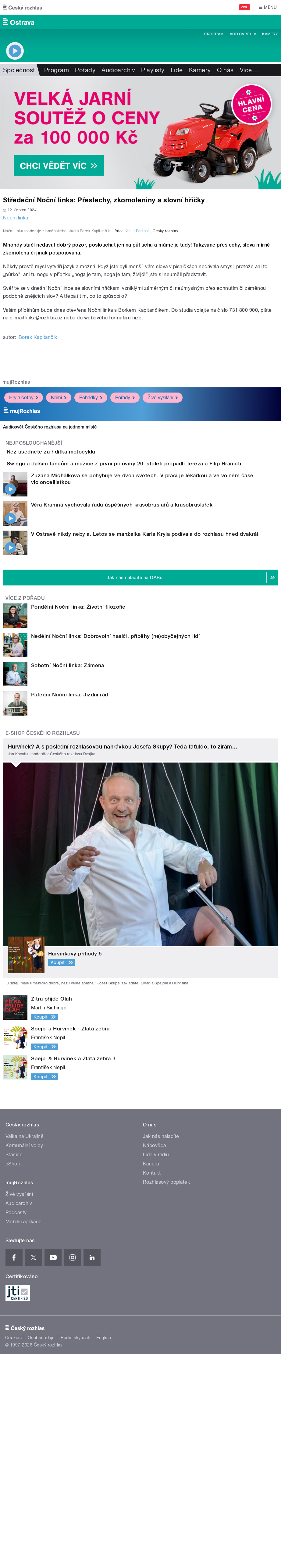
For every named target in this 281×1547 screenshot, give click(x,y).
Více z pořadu (25, 791)
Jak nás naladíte (161, 1329)
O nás (225, 70)
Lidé (177, 70)
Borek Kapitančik (38, 495)
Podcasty (16, 1405)
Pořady (85, 70)
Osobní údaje (41, 1530)
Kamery (270, 34)
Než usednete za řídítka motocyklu (75, 609)
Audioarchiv (243, 34)
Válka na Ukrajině (24, 1329)
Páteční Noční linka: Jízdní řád (69, 887)
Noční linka (15, 218)
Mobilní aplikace (23, 1414)
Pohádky (90, 555)
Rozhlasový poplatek (166, 1375)
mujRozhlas (16, 540)
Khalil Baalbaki (138, 389)
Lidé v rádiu (156, 1347)
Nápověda (154, 1338)
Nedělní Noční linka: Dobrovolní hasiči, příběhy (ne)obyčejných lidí (115, 829)
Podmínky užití (76, 1530)
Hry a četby (23, 555)
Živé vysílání (163, 555)
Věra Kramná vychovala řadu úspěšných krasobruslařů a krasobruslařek (121, 697)
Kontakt (152, 1365)
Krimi (58, 555)
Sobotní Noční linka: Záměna (67, 858)
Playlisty (152, 70)
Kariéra (151, 1356)
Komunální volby (24, 1338)
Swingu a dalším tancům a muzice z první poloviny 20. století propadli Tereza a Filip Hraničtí (148, 639)
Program (213, 34)
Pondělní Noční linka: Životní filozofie (78, 800)
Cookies (13, 1530)
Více (249, 70)
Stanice (14, 1347)
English (103, 1530)
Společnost (19, 70)
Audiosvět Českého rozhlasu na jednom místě (50, 584)
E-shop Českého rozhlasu (42, 926)
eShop (12, 1356)
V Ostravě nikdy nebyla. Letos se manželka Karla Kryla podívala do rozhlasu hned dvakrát (145, 727)
